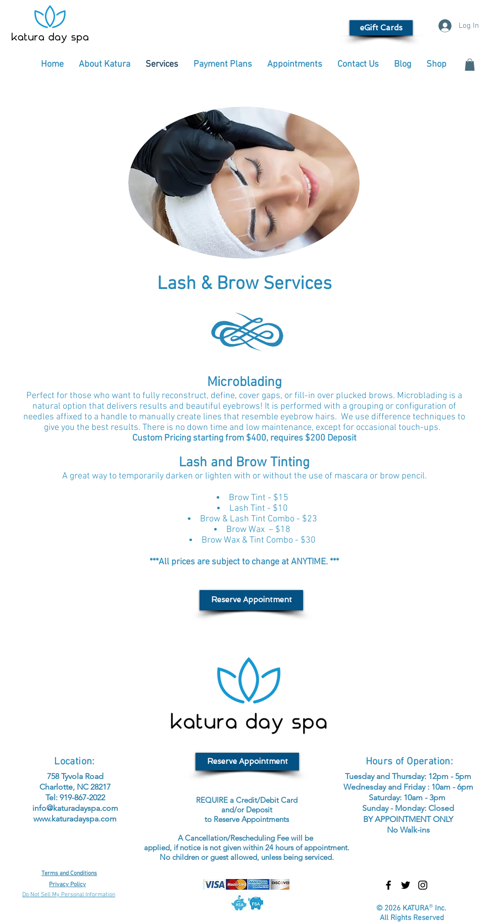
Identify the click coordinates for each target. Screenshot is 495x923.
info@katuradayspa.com (75, 808)
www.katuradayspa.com (75, 818)
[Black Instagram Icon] (423, 885)
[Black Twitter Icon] (406, 885)
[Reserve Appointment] (251, 600)
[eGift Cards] (381, 27)
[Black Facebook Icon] (388, 885)
